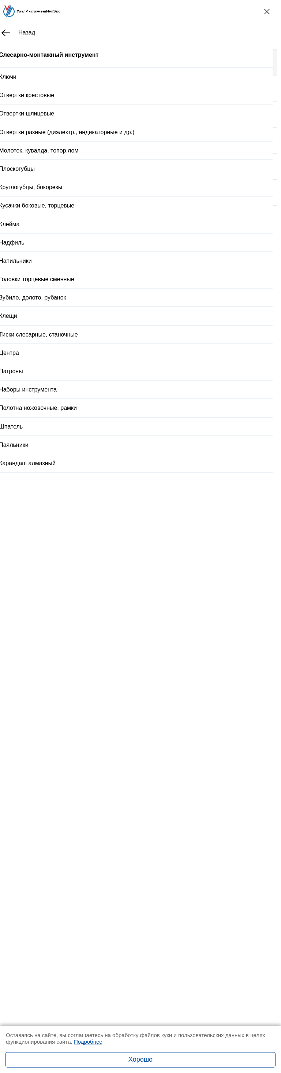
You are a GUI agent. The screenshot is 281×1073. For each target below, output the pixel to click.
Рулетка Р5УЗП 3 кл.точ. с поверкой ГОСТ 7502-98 (130, 704)
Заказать (72, 805)
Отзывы (91, 432)
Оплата (164, 411)
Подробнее (88, 1042)
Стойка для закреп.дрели (97, 566)
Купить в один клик (141, 393)
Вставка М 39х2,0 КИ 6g (95, 656)
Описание (57, 432)
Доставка (120, 411)
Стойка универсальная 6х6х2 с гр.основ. (117, 612)
